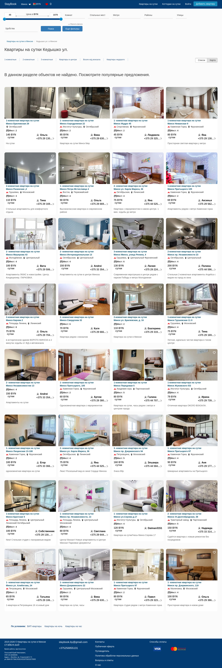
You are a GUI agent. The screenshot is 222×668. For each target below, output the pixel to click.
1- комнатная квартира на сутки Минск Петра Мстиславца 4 (77, 187)
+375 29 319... (153, 332)
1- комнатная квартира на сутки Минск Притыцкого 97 (131, 584)
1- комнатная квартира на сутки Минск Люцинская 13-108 (23, 449)
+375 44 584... (153, 466)
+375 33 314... (207, 531)
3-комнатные (47, 59)
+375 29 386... (207, 600)
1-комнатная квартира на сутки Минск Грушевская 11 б (184, 318)
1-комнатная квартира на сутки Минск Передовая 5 (130, 384)
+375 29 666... (99, 332)
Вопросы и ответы (104, 660)
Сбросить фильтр (75, 24)
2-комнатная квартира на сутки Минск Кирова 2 (22, 318)
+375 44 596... (207, 269)
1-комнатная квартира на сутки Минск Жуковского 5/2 (184, 384)
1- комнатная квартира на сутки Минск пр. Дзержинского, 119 (184, 584)
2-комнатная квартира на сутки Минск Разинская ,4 (22, 187)
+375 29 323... (153, 600)
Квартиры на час (73, 626)
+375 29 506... (45, 269)
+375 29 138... (207, 138)
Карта (213, 60)
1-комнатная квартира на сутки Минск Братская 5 (22, 515)
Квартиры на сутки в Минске (32, 642)
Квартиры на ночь (53, 626)
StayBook (10, 4)
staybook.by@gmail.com (73, 642)
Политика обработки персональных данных (117, 655)
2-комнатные (29, 59)
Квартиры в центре (68, 59)
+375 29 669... (99, 204)
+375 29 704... (45, 335)
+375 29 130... (45, 138)
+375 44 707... (153, 400)
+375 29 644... (99, 534)
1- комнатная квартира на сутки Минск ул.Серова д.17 (131, 515)
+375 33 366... (45, 466)
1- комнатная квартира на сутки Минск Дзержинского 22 (77, 584)
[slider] (4, 19)
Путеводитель (102, 651)
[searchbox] (74, 15)
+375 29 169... (45, 204)
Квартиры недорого (116, 59)
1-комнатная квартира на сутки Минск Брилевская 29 (22, 122)
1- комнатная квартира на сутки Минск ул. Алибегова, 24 (23, 584)
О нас (98, 665)
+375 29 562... (207, 204)
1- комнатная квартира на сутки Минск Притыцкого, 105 (77, 384)
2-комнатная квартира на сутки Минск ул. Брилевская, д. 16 (130, 318)
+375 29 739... (207, 400)
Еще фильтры (72, 29)
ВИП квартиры (34, 626)
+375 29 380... (99, 400)
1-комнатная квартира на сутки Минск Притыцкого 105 (184, 187)
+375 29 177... (207, 466)
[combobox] (74, 15)
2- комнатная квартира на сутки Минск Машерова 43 (23, 253)
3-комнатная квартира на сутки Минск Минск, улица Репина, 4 (130, 253)
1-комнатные (10, 59)
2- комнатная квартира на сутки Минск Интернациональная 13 (77, 253)
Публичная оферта (104, 646)
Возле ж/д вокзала (91, 59)
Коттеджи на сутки (171, 4)
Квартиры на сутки (148, 4)
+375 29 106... (45, 600)
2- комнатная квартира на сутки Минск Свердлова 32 (77, 318)
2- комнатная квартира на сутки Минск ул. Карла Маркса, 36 (131, 187)
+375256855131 (68, 648)
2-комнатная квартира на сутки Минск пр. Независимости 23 (184, 253)
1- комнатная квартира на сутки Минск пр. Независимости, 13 (77, 515)
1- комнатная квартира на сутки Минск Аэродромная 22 (77, 122)
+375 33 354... (99, 269)
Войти (188, 4)
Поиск (51, 29)
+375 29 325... (153, 138)
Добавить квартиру (205, 4)
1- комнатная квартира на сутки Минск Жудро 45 (131, 122)
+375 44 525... (153, 204)
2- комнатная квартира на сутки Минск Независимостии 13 (23, 384)
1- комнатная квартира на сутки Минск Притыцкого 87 (184, 449)
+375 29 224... (153, 269)
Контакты (99, 642)
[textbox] (97, 15)
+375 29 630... (99, 138)
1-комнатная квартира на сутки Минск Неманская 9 (184, 122)
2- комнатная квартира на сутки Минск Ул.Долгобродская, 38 (184, 515)
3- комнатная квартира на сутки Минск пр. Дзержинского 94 (131, 449)
